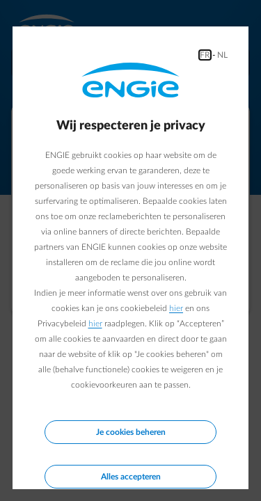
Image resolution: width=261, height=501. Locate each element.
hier (176, 308)
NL (222, 55)
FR (205, 55)
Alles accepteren (131, 476)
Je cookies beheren (131, 432)
